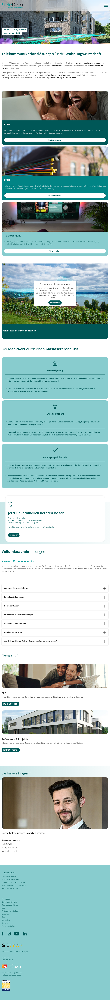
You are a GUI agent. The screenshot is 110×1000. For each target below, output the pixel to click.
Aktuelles (5, 914)
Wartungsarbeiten (8, 926)
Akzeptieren (55, 302)
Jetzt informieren (55, 140)
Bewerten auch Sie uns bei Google (15, 951)
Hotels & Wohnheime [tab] (55, 632)
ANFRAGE (14, 535)
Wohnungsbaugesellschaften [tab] (55, 588)
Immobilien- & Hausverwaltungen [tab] (55, 614)
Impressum (6, 899)
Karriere (5, 923)
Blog (3, 917)
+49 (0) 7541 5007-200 (16, 882)
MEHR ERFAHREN (10, 704)
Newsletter (6, 920)
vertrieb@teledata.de (10, 851)
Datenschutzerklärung (10, 905)
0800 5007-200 (20, 885)
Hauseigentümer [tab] (55, 606)
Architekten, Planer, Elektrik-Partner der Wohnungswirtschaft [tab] (55, 641)
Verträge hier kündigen (10, 911)
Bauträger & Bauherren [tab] (55, 597)
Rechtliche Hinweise (9, 902)
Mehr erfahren (55, 251)
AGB (3, 908)
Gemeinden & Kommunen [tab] (55, 623)
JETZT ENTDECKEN (10, 750)
